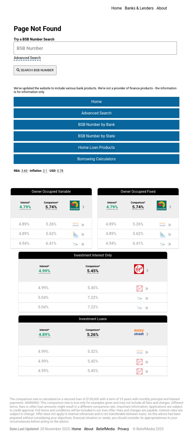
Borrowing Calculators (96, 159)
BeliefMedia (105, 429)
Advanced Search (27, 58)
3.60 (24, 170)
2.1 (45, 170)
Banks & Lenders (139, 8)
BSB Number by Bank (96, 124)
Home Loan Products (96, 147)
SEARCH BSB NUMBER (35, 70)
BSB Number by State (96, 136)
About (161, 8)
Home (116, 8)
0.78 (60, 170)
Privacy (123, 429)
